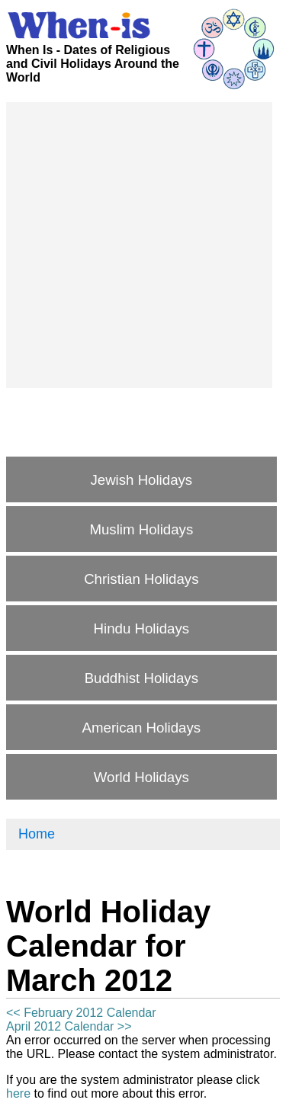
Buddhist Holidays (141, 678)
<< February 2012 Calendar (81, 1012)
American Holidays (141, 728)
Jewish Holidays (141, 480)
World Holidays (141, 777)
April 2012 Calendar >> (69, 1026)
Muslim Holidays (141, 529)
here (18, 1093)
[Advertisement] (143, 245)
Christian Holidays (141, 579)
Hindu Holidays (141, 628)
